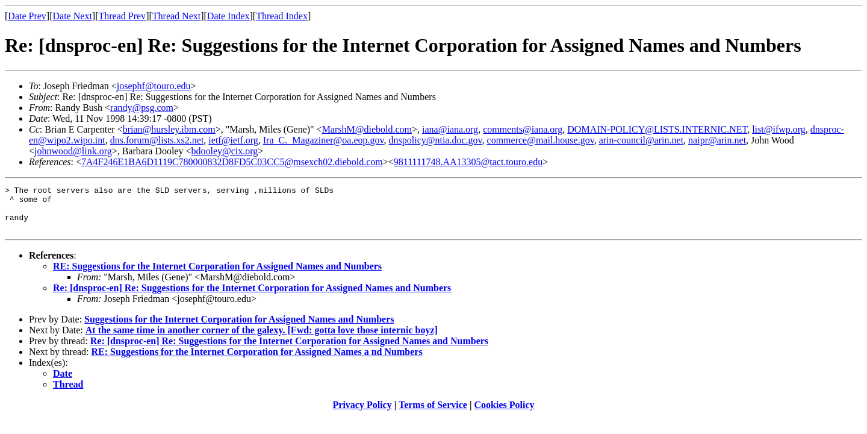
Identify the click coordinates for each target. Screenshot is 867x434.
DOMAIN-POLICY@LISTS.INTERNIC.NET (657, 129)
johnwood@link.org (73, 151)
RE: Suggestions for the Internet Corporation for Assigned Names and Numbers (217, 275)
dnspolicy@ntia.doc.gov (435, 140)
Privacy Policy (362, 414)
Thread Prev (122, 16)
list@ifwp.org (779, 129)
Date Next (72, 16)
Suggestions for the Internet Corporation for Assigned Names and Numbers (239, 328)
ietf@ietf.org (233, 140)
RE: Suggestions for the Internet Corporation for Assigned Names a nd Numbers (257, 361)
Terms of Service (433, 414)
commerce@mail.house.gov (540, 140)
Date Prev (27, 16)
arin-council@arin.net (641, 140)
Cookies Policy (504, 414)
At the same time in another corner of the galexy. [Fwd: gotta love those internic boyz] (261, 339)
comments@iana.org (522, 129)
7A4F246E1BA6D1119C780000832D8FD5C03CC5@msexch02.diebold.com (232, 162)
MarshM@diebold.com (367, 129)
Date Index (228, 16)
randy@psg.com (141, 107)
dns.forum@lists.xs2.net (157, 140)
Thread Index (282, 16)
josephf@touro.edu (154, 86)
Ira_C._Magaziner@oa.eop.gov (323, 140)
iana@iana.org (450, 129)
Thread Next (176, 16)
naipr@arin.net (717, 140)
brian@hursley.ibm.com (169, 129)
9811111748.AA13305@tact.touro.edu (468, 162)
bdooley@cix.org (224, 151)
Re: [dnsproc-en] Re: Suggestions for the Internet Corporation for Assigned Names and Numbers (252, 297)
